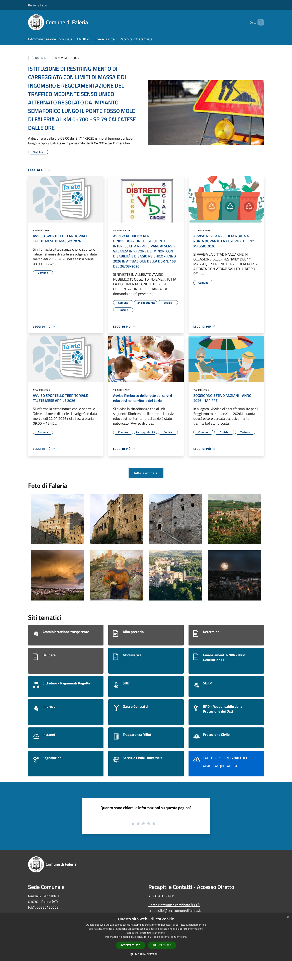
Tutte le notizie (146, 473)
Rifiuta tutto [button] (162, 945)
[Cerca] (259, 22)
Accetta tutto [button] (131, 945)
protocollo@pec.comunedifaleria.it (174, 910)
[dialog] (146, 937)
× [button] (287, 917)
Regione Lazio (37, 5)
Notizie (40, 58)
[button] (146, 954)
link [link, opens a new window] (184, 937)
